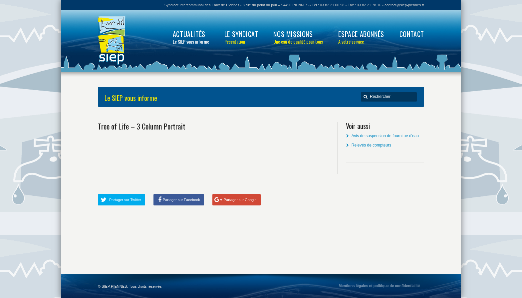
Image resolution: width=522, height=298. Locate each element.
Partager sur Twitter (125, 200)
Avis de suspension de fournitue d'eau (385, 136)
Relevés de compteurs (371, 145)
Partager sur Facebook (181, 200)
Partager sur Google (240, 200)
